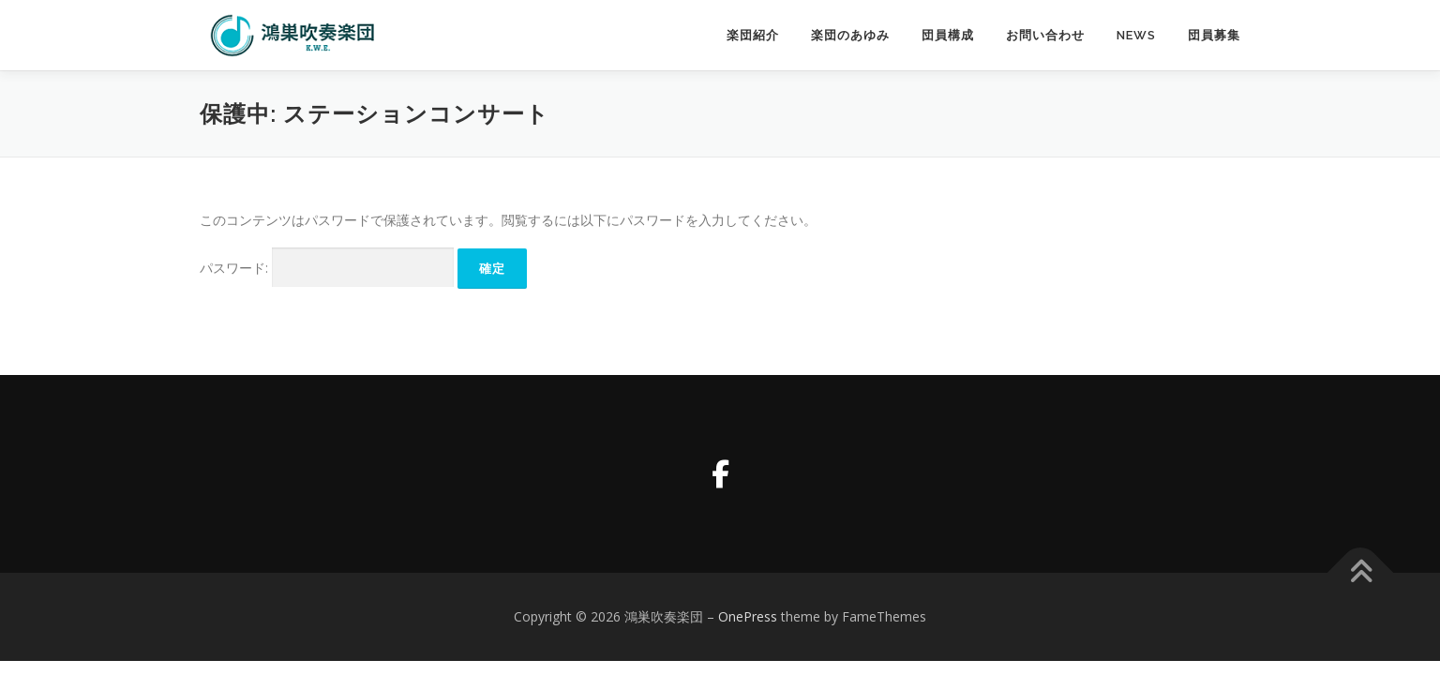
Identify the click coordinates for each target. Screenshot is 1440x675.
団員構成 (948, 35)
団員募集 (1214, 35)
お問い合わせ (1045, 35)
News (1136, 35)
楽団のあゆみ (850, 35)
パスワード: (327, 268)
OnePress (747, 616)
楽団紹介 (753, 35)
